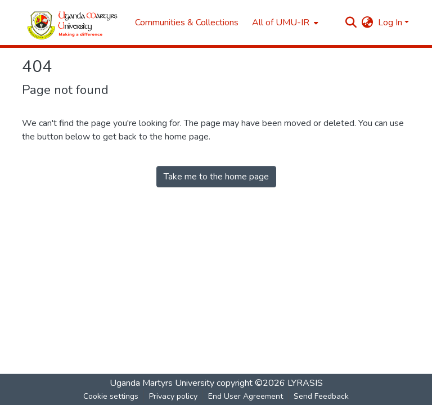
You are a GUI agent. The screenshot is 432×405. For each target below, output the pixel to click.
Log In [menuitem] (390, 22)
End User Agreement (245, 396)
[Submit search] (351, 22)
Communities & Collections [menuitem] (186, 22)
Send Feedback (321, 396)
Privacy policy (173, 396)
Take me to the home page (216, 176)
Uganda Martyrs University (162, 383)
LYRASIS (305, 383)
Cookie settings (110, 396)
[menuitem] (284, 22)
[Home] (73, 23)
